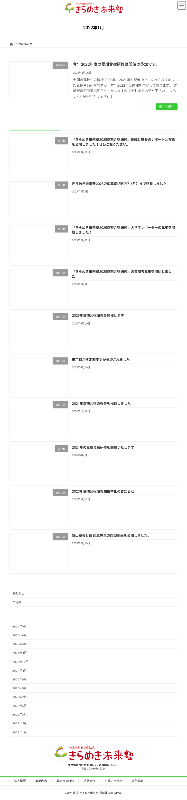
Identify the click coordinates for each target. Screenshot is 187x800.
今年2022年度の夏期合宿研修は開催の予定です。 (116, 64)
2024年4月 (19, 670)
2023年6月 (19, 679)
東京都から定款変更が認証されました (101, 359)
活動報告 (89, 781)
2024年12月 (20, 661)
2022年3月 (19, 723)
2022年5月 (19, 714)
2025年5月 (19, 644)
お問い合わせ (113, 781)
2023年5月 (19, 688)
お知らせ (18, 593)
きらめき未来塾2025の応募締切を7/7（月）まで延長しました (119, 183)
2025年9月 (19, 626)
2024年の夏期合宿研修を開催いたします (103, 447)
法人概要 (20, 781)
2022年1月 (19, 732)
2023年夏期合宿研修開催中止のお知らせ (103, 491)
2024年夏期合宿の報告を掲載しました (101, 403)
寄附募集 (137, 781)
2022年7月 (19, 697)
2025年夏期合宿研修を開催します (98, 315)
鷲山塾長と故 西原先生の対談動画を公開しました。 (111, 535)
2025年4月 (19, 653)
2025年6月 (19, 635)
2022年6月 (19, 706)
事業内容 (41, 781)
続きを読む (166, 106)
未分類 (16, 602)
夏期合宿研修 (65, 781)
